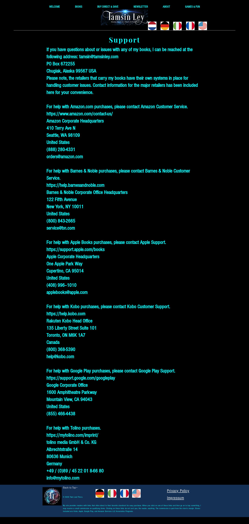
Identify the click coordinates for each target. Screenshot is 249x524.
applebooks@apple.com (66, 292)
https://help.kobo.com (65, 314)
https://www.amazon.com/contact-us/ (79, 114)
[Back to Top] (70, 487)
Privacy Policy (178, 490)
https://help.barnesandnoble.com (75, 185)
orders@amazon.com (64, 157)
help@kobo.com (60, 357)
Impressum (175, 498)
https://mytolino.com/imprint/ (72, 435)
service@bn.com (60, 228)
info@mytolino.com (62, 478)
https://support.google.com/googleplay (80, 378)
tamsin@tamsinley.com (98, 57)
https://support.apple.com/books (75, 249)
